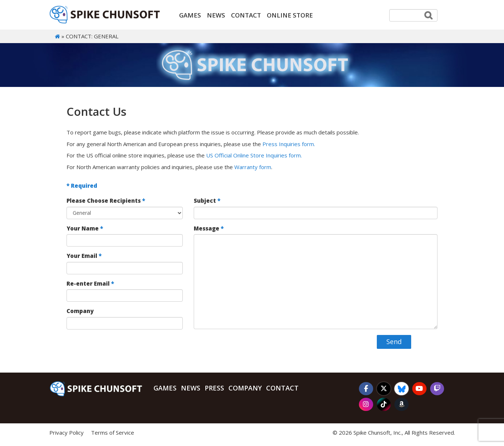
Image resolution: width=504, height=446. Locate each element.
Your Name (85, 228)
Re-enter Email (90, 283)
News (216, 15)
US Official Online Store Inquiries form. (254, 155)
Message (209, 228)
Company (80, 311)
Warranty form (252, 167)
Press (214, 388)
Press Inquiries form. (288, 144)
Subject (207, 201)
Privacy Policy (66, 432)
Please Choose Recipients (106, 201)
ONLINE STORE (290, 15)
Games (190, 15)
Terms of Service (112, 432)
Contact (246, 15)
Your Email (84, 255)
